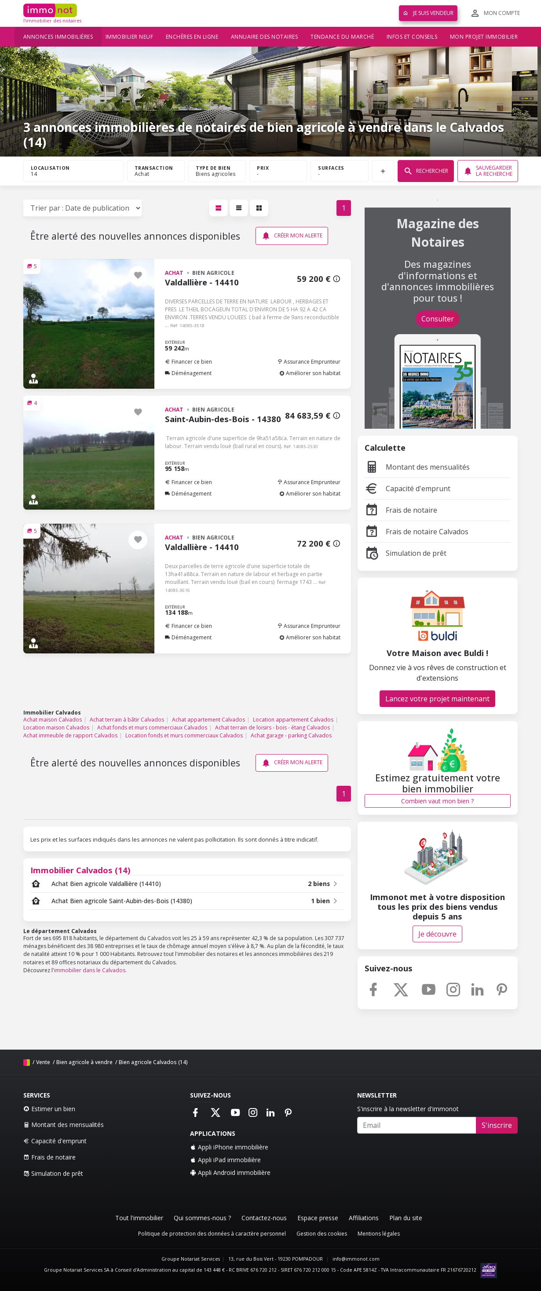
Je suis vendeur (428, 13)
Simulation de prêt (405, 553)
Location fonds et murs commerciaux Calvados (184, 735)
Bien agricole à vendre (84, 1062)
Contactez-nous (264, 1218)
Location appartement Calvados (293, 719)
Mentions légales (379, 1233)
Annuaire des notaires (264, 36)
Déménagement (188, 373)
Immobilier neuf (130, 36)
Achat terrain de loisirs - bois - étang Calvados (272, 727)
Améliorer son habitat (309, 373)
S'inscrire (497, 1125)
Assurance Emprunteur (308, 361)
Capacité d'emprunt (407, 488)
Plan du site (405, 1218)
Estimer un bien (49, 1109)
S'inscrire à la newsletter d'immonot (408, 1109)
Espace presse (317, 1218)
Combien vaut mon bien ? (437, 801)
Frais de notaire (401, 510)
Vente (43, 1062)
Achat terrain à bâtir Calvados (127, 719)
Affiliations (364, 1218)
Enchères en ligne (192, 36)
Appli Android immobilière (230, 1172)
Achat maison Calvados (52, 719)
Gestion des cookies (321, 1233)
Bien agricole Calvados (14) (153, 1062)
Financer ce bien (188, 361)
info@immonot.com (356, 1259)
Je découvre (437, 934)
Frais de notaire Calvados (416, 531)
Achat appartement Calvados (208, 719)
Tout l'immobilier (139, 1218)
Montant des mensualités (417, 467)
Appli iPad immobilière (225, 1160)
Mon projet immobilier (484, 36)
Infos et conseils (412, 36)
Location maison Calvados (56, 727)
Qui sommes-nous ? (202, 1218)
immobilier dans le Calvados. (90, 970)
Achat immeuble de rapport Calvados (70, 735)
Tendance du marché (342, 36)
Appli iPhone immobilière (229, 1147)
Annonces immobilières (58, 36)
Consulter (437, 319)
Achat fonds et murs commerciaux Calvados (152, 727)
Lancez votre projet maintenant (437, 699)
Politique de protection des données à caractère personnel (212, 1233)
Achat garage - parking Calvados (291, 735)
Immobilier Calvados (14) (80, 869)
